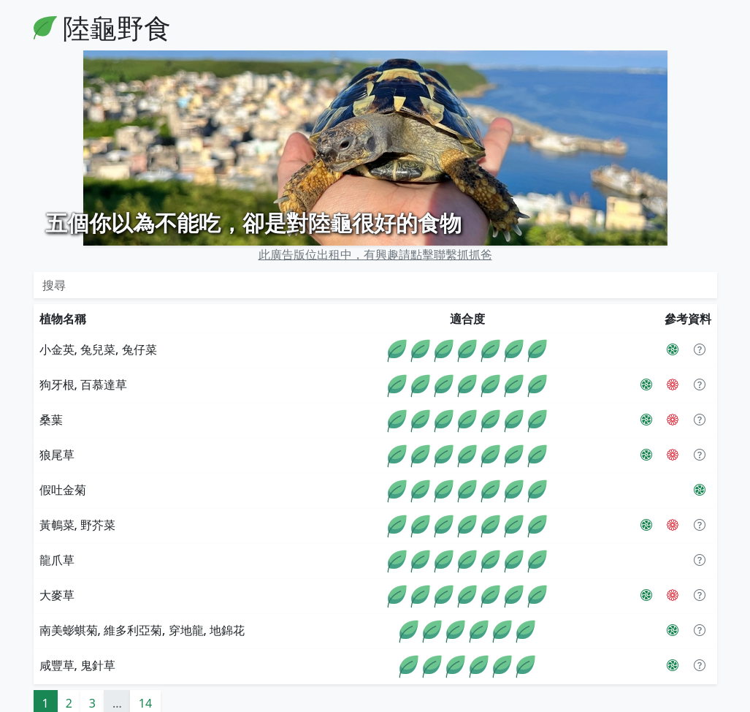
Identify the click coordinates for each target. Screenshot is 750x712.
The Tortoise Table (293, 703)
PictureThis (198, 703)
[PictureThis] (672, 316)
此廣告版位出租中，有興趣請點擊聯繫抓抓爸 (375, 221)
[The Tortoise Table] (672, 352)
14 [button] (145, 670)
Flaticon (378, 703)
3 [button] (92, 670)
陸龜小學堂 (124, 703)
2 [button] (69, 670)
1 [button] (45, 670)
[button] (699, 316)
